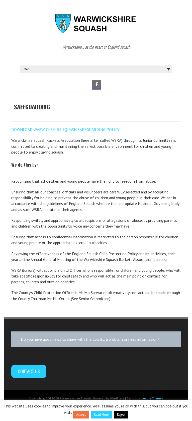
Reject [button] (121, 414)
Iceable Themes (152, 398)
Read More (101, 414)
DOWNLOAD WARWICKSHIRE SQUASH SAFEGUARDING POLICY (65, 129)
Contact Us (29, 371)
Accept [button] (81, 414)
